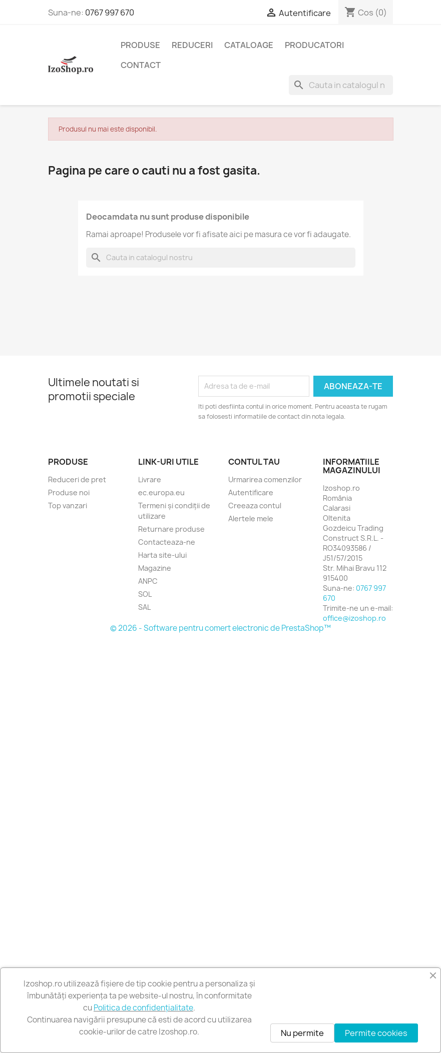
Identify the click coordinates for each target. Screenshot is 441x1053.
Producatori (314, 45)
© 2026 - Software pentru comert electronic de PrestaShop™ (220, 628)
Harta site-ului (162, 555)
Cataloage (248, 45)
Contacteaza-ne (166, 542)
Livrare (149, 479)
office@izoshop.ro (354, 618)
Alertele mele (250, 518)
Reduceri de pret (77, 479)
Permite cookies (376, 1032)
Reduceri (192, 45)
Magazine (154, 568)
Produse (140, 45)
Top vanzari (67, 505)
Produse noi (69, 492)
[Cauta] (341, 85)
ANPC (148, 581)
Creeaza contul (254, 505)
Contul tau (254, 461)
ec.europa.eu (161, 492)
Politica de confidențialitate (143, 1007)
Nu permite (302, 1032)
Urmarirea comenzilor (265, 479)
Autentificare (250, 492)
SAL (144, 607)
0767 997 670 (109, 12)
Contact (141, 65)
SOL (145, 594)
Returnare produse (171, 529)
